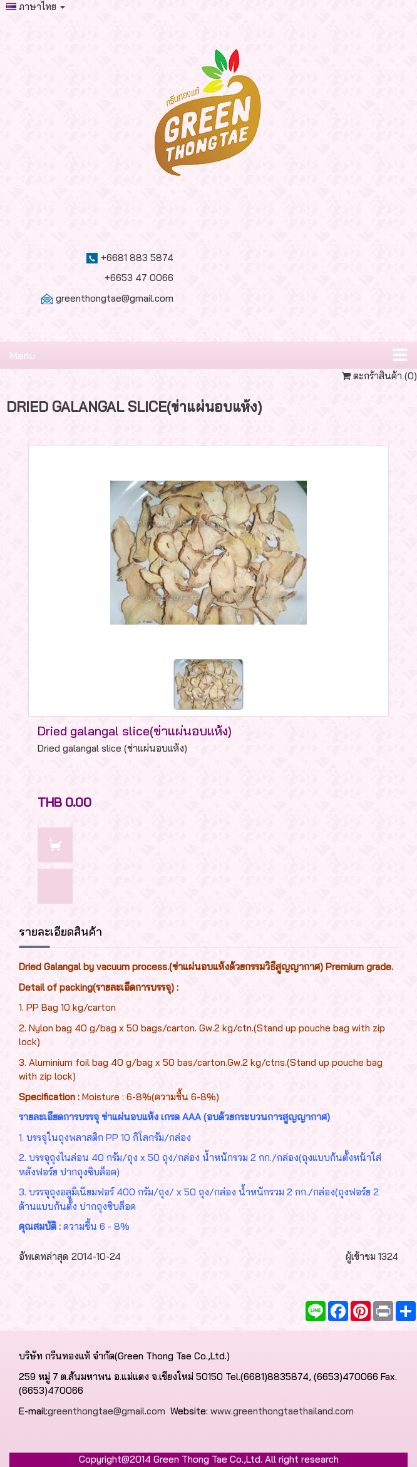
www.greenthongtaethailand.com (282, 1411)
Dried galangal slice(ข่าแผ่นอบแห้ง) (135, 731)
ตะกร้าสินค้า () (379, 376)
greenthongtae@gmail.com (114, 298)
